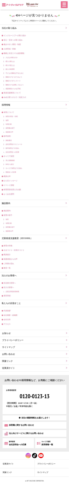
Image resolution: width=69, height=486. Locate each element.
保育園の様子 (10, 128)
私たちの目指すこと (11, 303)
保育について (9, 112)
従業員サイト (8, 368)
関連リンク (7, 361)
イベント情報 (9, 185)
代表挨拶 (7, 311)
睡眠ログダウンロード (13, 81)
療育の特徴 (8, 246)
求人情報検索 (10, 160)
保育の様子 (8, 215)
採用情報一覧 (47, 443)
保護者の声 (9, 132)
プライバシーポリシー (12, 340)
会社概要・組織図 (10, 315)
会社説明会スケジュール (14, 144)
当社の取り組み (9, 28)
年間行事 (9, 124)
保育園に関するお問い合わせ (21, 425)
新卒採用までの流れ (12, 148)
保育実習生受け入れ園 (12, 190)
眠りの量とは (10, 61)
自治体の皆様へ (10, 283)
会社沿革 (7, 320)
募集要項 (9, 140)
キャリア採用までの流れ (14, 168)
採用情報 (6, 105)
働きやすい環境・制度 (12, 44)
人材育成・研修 (10, 49)
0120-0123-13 (34, 396)
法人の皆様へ (9, 287)
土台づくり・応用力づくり (14, 250)
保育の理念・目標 (12, 116)
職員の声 (7, 176)
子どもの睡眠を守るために (15, 73)
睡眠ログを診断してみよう (15, 85)
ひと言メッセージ (10, 181)
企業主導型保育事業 (12, 291)
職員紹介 (7, 255)
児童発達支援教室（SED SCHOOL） (17, 238)
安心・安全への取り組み (13, 40)
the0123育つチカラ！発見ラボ (15, 97)
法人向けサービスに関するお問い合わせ (26, 433)
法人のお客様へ (9, 275)
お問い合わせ (8, 354)
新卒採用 (7, 136)
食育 (7, 120)
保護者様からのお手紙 (13, 89)
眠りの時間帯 (10, 69)
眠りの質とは (10, 65)
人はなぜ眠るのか (12, 57)
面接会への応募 (11, 172)
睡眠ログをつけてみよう (14, 77)
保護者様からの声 (10, 259)
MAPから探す (10, 164)
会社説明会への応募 (12, 152)
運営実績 (7, 296)
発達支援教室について (12, 93)
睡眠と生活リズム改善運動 (14, 53)
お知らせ (6, 333)
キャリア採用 (9, 156)
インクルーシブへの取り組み (15, 36)
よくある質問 (9, 194)
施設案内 (6, 203)
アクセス (7, 324)
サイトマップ (8, 347)
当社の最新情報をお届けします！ (35, 418)
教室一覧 (7, 268)
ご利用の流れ (9, 264)
